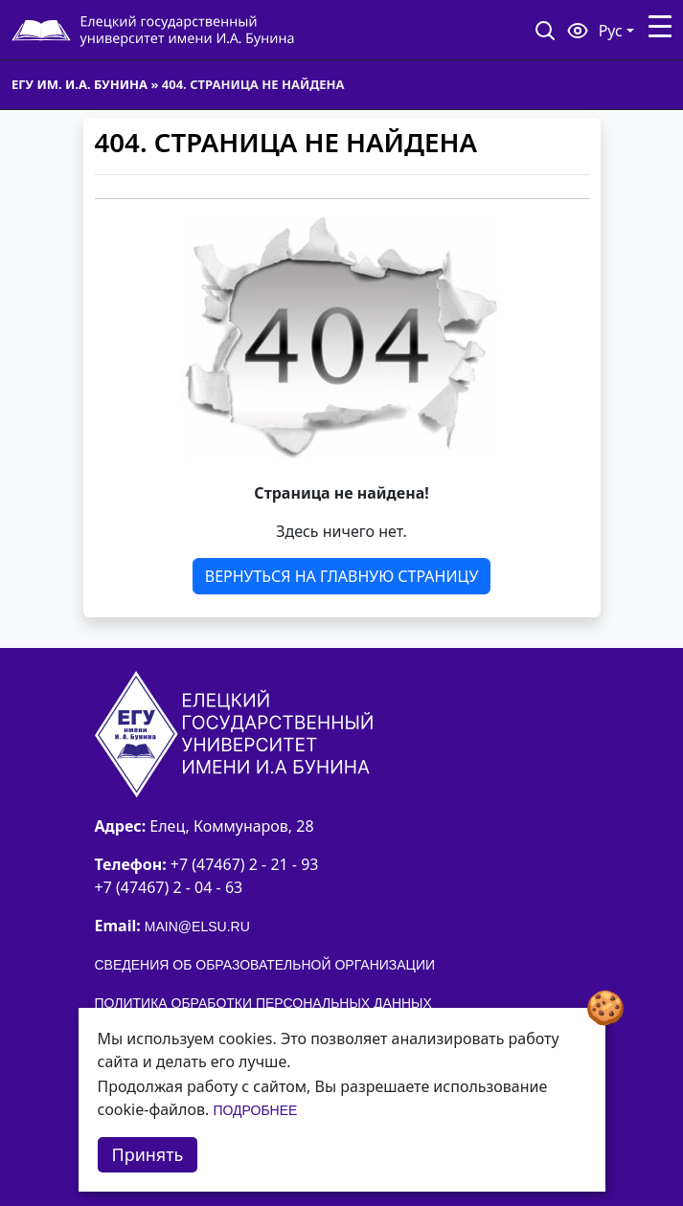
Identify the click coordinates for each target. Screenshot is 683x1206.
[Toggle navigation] (660, 26)
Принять (148, 1154)
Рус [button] (611, 30)
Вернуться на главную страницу (342, 576)
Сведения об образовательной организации (265, 964)
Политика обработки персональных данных (263, 1003)
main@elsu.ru (197, 926)
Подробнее (255, 1110)
